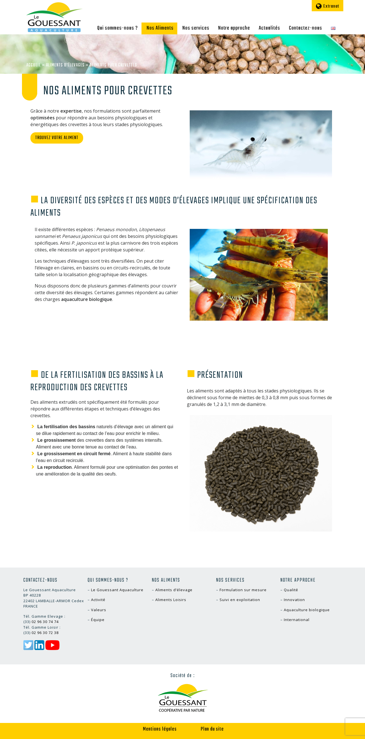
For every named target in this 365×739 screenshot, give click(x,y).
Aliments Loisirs (170, 599)
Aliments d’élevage (174, 589)
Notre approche (234, 28)
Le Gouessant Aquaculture (117, 589)
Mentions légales (160, 729)
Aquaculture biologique (307, 609)
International (296, 619)
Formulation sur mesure (243, 589)
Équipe (98, 619)
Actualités (269, 28)
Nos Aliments (160, 28)
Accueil (33, 65)
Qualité (291, 589)
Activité (98, 599)
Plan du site (212, 729)
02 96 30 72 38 (45, 632)
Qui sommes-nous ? (117, 28)
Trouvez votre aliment (56, 138)
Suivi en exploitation (240, 599)
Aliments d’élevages (65, 65)
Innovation (294, 599)
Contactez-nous (305, 28)
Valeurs (98, 609)
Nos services (195, 28)
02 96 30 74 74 (45, 621)
